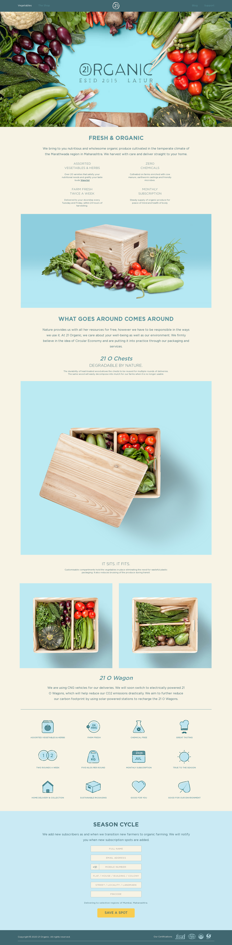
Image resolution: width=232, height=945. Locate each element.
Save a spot (116, 912)
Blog (195, 5)
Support (209, 5)
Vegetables (25, 5)
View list (85, 180)
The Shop (44, 5)
